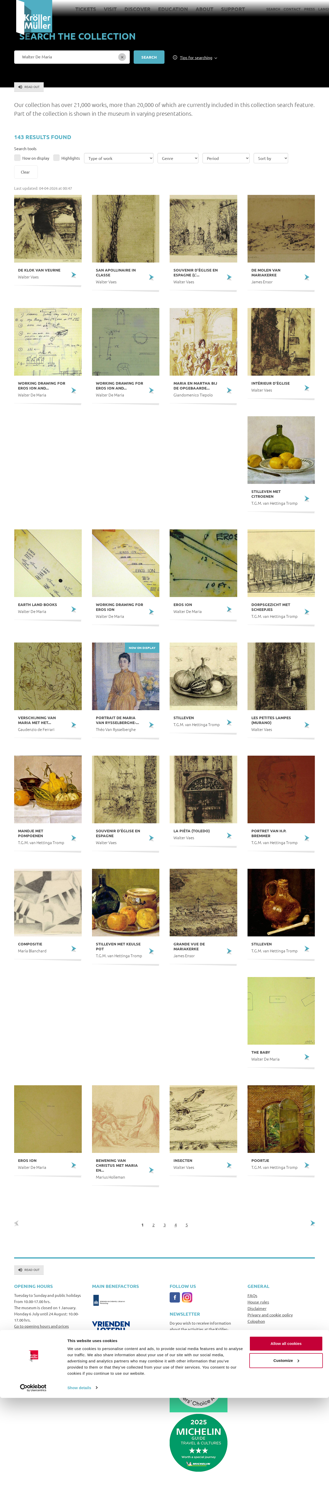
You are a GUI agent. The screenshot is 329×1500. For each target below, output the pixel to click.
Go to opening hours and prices (41, 1326)
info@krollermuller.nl (33, 1376)
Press (293, 9)
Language (312, 9)
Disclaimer (257, 1308)
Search (257, 9)
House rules (258, 1301)
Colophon (256, 1321)
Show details (79, 1490)
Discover (121, 9)
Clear (25, 171)
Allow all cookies (286, 1446)
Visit (94, 9)
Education (157, 9)
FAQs (252, 1295)
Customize (286, 1462)
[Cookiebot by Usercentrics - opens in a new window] (33, 1490)
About (188, 9)
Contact (276, 9)
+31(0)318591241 (28, 1382)
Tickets (69, 9)
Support (217, 9)
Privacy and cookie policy (270, 1314)
